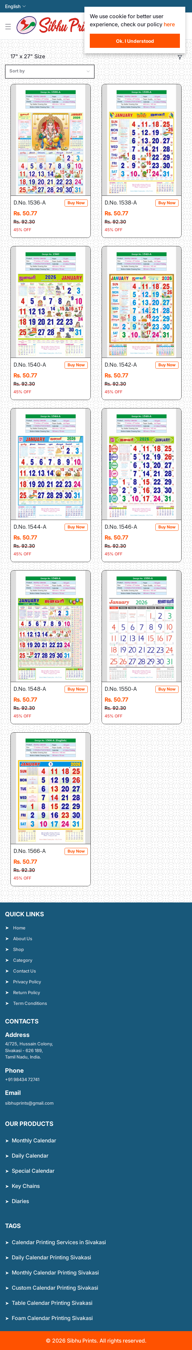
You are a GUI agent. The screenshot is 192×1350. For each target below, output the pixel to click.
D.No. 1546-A (125, 527)
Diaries (20, 1201)
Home (19, 927)
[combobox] (49, 71)
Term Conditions (30, 1003)
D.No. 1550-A (125, 689)
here (169, 24)
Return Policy (26, 992)
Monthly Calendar (34, 1140)
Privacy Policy (27, 981)
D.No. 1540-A (34, 365)
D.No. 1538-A (125, 203)
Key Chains (26, 1186)
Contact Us (24, 971)
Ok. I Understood (135, 41)
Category (22, 960)
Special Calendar (33, 1170)
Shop (18, 949)
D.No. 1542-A (125, 365)
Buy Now (76, 202)
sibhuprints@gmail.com (29, 1103)
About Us (22, 938)
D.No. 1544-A (34, 527)
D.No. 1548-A (34, 689)
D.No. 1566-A (34, 851)
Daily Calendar (30, 1155)
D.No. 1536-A (34, 203)
